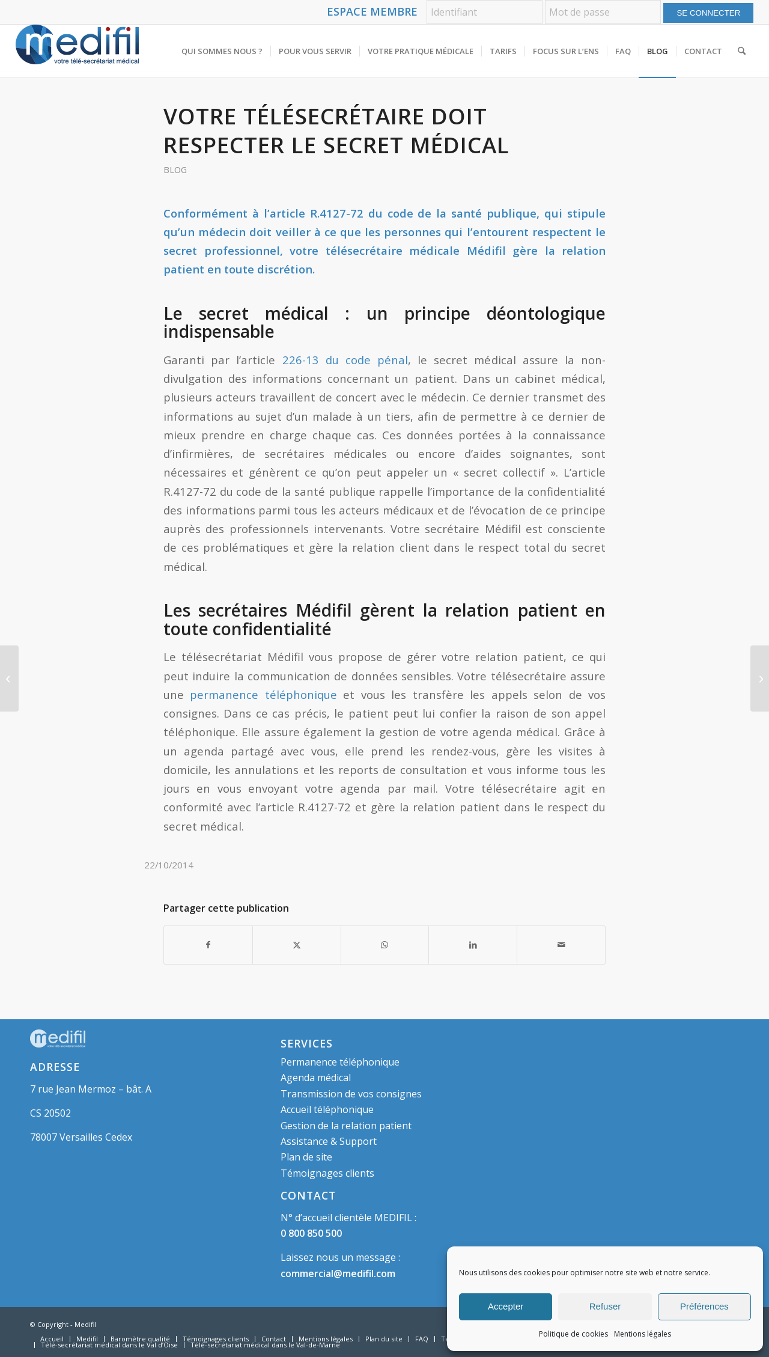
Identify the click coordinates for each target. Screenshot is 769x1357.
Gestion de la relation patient (346, 1125)
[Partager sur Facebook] (208, 944)
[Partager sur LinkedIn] (473, 944)
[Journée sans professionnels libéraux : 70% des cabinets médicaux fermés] (9, 678)
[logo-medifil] (77, 51)
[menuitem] (222, 51)
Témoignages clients (327, 1173)
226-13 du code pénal (345, 359)
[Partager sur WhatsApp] (385, 944)
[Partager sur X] (297, 944)
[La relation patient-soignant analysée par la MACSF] (759, 678)
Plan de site (306, 1156)
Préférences (704, 1306)
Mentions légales (642, 1334)
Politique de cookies (573, 1334)
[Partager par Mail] (561, 944)
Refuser (605, 1306)
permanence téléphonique (263, 694)
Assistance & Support (329, 1141)
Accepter (505, 1306)
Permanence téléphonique (340, 1062)
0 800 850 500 (311, 1233)
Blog (175, 169)
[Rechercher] (741, 51)
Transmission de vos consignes (351, 1093)
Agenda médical (316, 1077)
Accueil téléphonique (327, 1109)
